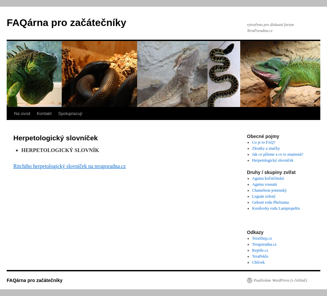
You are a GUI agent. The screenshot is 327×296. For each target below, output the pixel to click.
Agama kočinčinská (268, 178)
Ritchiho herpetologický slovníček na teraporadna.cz (69, 166)
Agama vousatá (264, 184)
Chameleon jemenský (269, 190)
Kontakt (44, 113)
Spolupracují (70, 113)
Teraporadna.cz (264, 244)
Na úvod (22, 113)
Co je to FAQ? (263, 142)
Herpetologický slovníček (273, 160)
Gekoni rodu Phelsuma (270, 202)
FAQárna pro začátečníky (66, 22)
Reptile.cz (260, 250)
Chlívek (258, 262)
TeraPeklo (260, 256)
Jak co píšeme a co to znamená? (277, 154)
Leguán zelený (264, 196)
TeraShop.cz (262, 238)
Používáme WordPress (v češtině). (281, 280)
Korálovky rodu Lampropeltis (276, 208)
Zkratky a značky (266, 148)
